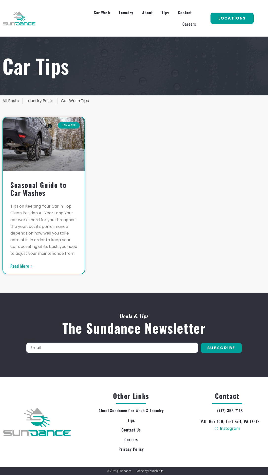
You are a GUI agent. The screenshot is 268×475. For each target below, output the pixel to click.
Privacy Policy (131, 449)
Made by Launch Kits (150, 471)
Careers (189, 24)
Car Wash (102, 13)
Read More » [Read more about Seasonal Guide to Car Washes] (21, 266)
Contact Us (131, 430)
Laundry (126, 13)
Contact (185, 13)
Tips (165, 13)
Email (31, 341)
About (147, 13)
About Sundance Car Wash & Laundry (131, 410)
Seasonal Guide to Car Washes (38, 189)
